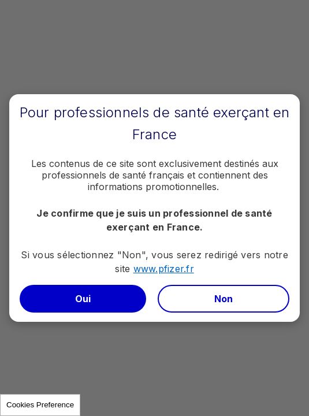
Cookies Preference (40, 404)
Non (223, 298)
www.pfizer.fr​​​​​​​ (163, 268)
